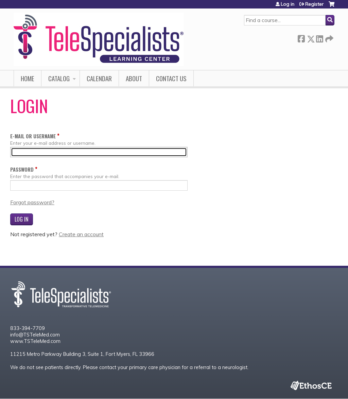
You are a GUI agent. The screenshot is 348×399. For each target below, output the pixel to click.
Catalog (59, 78)
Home (27, 78)
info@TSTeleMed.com (35, 335)
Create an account (81, 234)
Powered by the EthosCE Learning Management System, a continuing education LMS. (311, 385)
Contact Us (171, 78)
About (134, 78)
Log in (287, 4)
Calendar (99, 78)
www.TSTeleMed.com (35, 341)
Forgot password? (32, 202)
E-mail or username (33, 136)
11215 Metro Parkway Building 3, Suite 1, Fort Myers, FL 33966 (82, 354)
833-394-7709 (27, 328)
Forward (328, 37)
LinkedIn (319, 37)
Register (314, 4)
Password (22, 169)
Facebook (301, 37)
